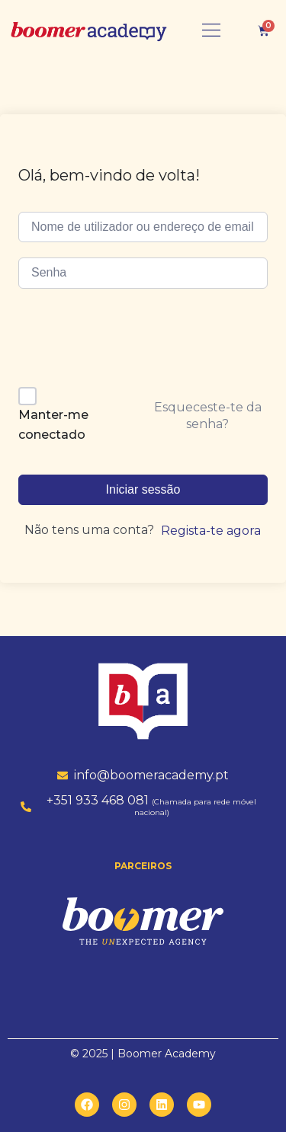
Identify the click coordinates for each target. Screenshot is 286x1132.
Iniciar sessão (143, 489)
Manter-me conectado (53, 425)
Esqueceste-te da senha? (208, 415)
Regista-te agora (211, 530)
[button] (211, 30)
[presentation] (123, 343)
